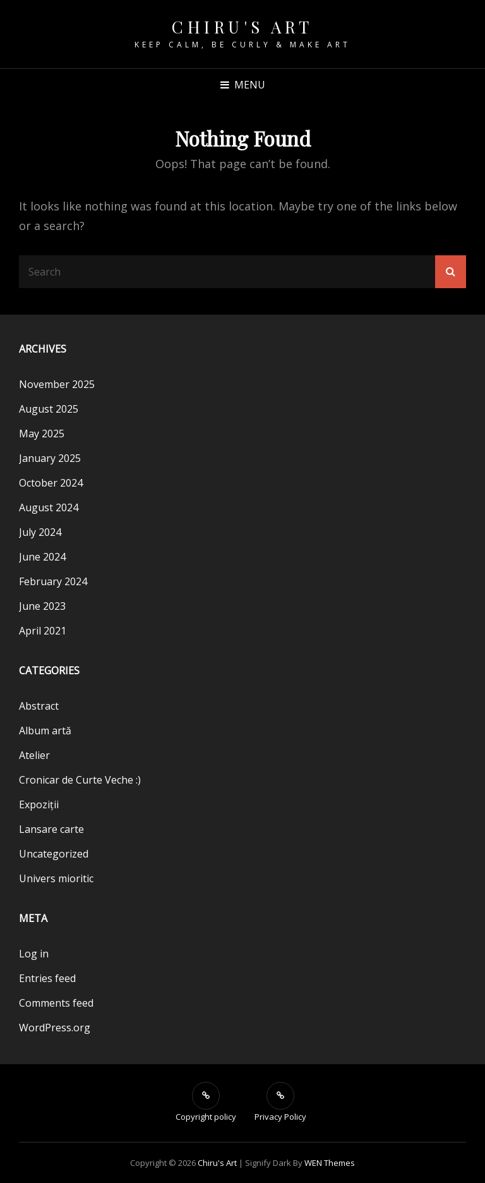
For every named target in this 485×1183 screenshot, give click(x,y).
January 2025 (50, 458)
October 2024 (51, 483)
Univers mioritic (56, 878)
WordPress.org (54, 1027)
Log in (34, 954)
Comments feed (56, 1003)
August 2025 (48, 409)
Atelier (34, 755)
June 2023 (42, 606)
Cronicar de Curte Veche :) (80, 780)
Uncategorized (53, 854)
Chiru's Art (242, 27)
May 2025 (41, 433)
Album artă (45, 730)
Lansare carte (51, 829)
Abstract (39, 706)
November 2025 (57, 384)
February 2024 (53, 581)
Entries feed (47, 978)
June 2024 (42, 557)
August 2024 (48, 507)
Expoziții (39, 804)
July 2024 (40, 532)
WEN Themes (329, 1162)
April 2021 (42, 631)
